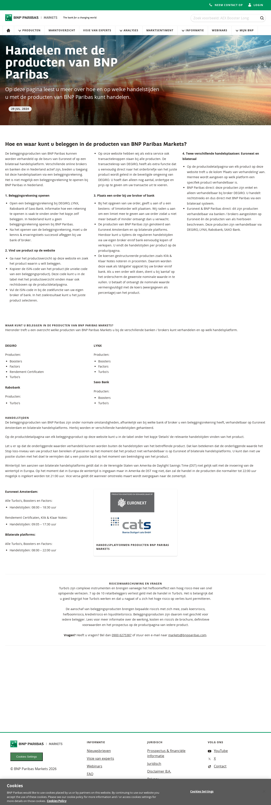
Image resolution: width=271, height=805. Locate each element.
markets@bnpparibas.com (187, 635)
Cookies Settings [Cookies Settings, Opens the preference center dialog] (201, 793)
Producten (29, 30)
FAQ (90, 774)
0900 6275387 (122, 635)
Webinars (219, 30)
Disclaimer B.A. (159, 771)
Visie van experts (97, 30)
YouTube (218, 750)
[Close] (264, 793)
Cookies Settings (26, 756)
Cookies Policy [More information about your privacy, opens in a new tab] (56, 803)
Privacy (153, 779)
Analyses (128, 30)
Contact (217, 766)
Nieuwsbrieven (99, 750)
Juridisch (154, 763)
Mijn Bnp (244, 30)
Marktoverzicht (62, 30)
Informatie (192, 30)
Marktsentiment (159, 30)
